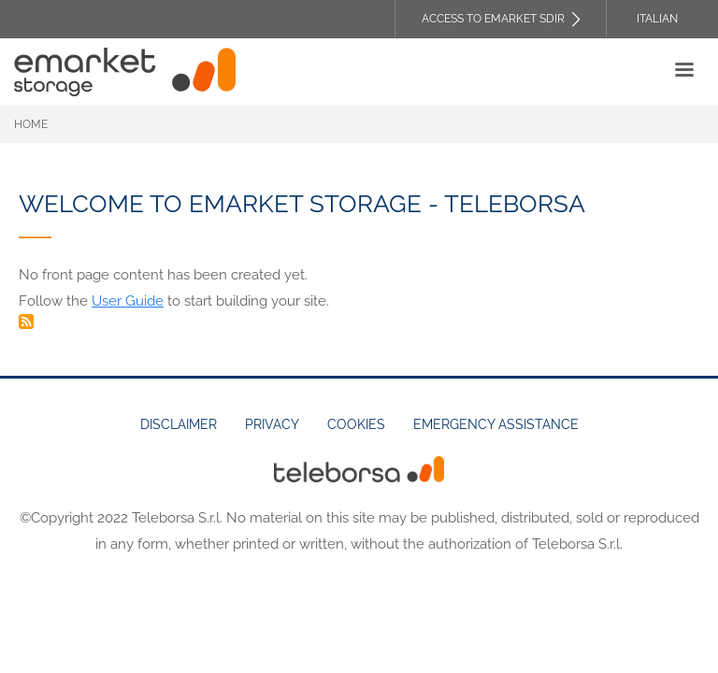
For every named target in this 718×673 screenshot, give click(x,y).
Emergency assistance (496, 424)
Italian (657, 18)
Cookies (356, 424)
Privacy (272, 424)
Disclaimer (178, 424)
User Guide (128, 301)
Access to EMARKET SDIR (493, 18)
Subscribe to (26, 321)
